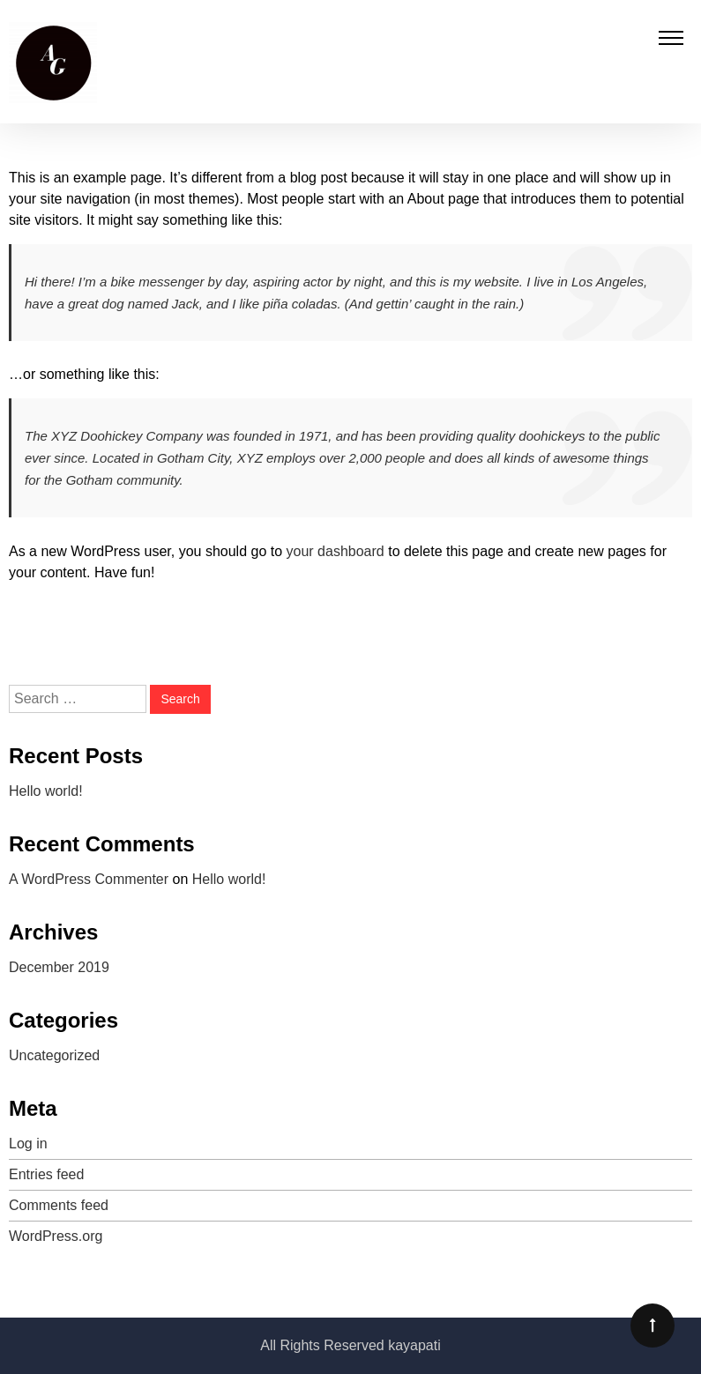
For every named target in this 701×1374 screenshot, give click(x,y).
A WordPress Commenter (88, 879)
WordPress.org (55, 1236)
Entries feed (46, 1174)
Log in (28, 1143)
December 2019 (59, 967)
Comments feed (58, 1205)
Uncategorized (54, 1055)
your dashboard (335, 551)
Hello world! (46, 791)
